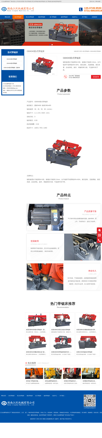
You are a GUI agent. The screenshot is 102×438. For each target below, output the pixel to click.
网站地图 (98, 1)
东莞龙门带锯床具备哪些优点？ (35, 381)
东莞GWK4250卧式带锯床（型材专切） (38, 329)
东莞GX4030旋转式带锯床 (84, 352)
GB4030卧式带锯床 (12, 59)
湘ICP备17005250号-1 (66, 419)
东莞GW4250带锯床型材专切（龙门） (62, 352)
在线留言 (94, 17)
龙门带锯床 (53, 17)
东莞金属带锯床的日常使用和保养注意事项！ (58, 381)
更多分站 (92, 1)
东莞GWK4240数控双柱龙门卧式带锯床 (38, 352)
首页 (80, 51)
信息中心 (75, 17)
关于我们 (84, 17)
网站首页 (7, 17)
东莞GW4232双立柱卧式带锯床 (60, 329)
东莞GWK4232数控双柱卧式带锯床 (87, 329)
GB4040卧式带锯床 (12, 63)
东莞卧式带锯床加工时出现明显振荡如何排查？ (78, 381)
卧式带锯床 (18, 17)
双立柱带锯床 (30, 17)
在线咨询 (96, 77)
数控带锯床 (41, 17)
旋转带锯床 (64, 17)
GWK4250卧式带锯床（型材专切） (12, 68)
